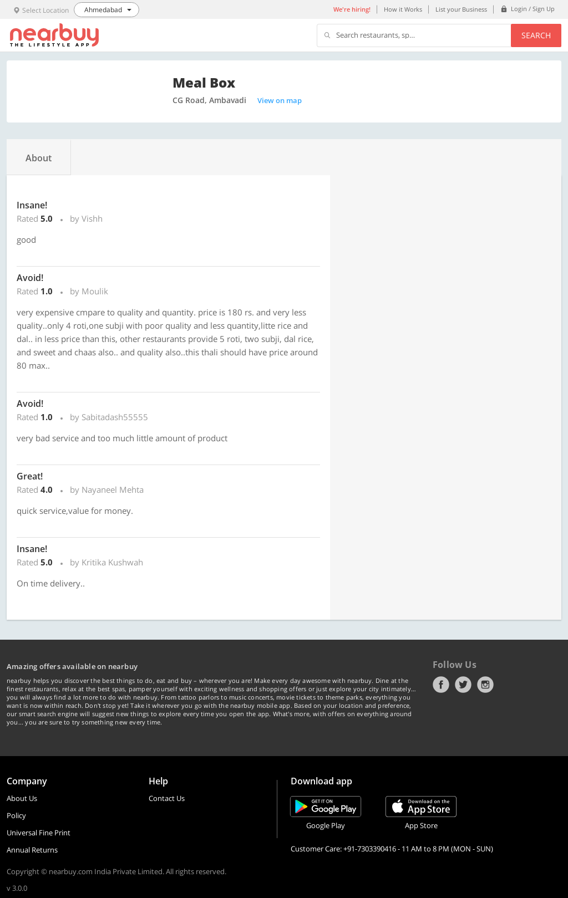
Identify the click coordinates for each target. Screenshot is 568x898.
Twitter (463, 684)
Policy (16, 815)
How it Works (403, 9)
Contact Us (167, 798)
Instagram (485, 684)
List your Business (461, 9)
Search (536, 35)
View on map (279, 100)
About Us (22, 798)
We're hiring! (352, 9)
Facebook (441, 684)
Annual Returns (32, 850)
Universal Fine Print (38, 833)
